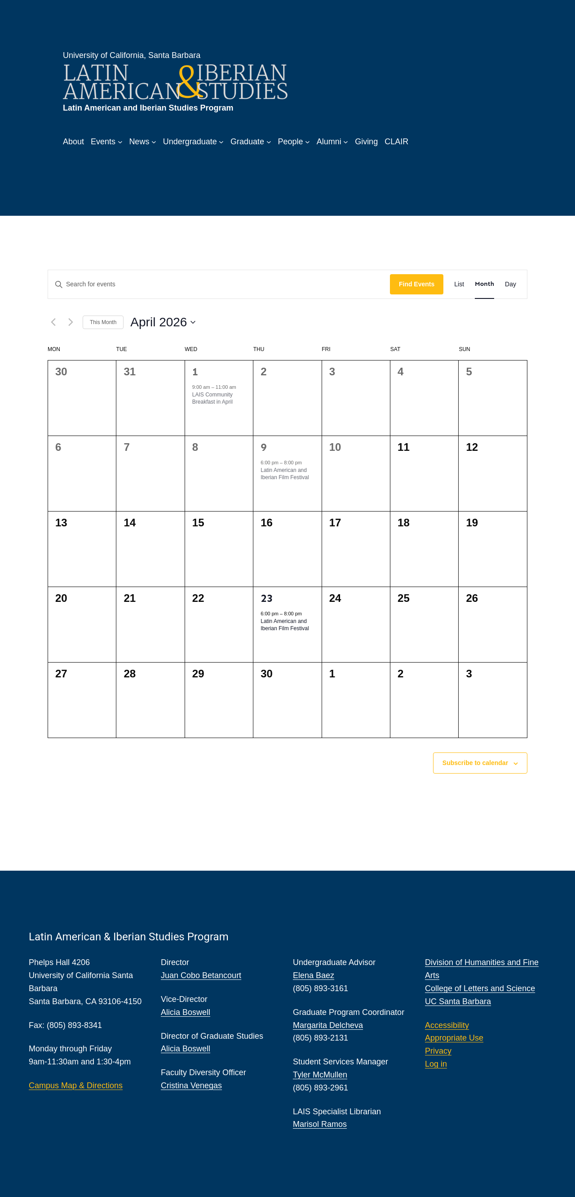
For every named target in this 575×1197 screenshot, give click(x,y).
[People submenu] (307, 141)
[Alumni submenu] (345, 141)
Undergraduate (190, 141)
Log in (436, 1063)
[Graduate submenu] (268, 141)
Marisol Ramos (320, 1124)
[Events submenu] (120, 141)
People (290, 141)
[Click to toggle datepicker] (162, 322)
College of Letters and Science (480, 988)
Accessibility (447, 1025)
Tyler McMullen (320, 1074)
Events (103, 141)
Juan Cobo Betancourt (201, 975)
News (139, 141)
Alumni (329, 141)
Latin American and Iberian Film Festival (285, 474)
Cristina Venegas (191, 1085)
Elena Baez (313, 975)
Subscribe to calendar (475, 762)
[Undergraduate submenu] (221, 141)
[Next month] (70, 322)
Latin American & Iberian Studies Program (129, 936)
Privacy (438, 1050)
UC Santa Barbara (458, 1001)
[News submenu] (153, 141)
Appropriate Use (454, 1037)
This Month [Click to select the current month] (103, 322)
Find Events (416, 284)
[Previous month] (53, 322)
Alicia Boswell (185, 1012)
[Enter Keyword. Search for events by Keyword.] (219, 284)
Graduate (247, 141)
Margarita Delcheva (328, 1025)
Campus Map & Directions (76, 1085)
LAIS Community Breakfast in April (212, 398)
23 (267, 598)
